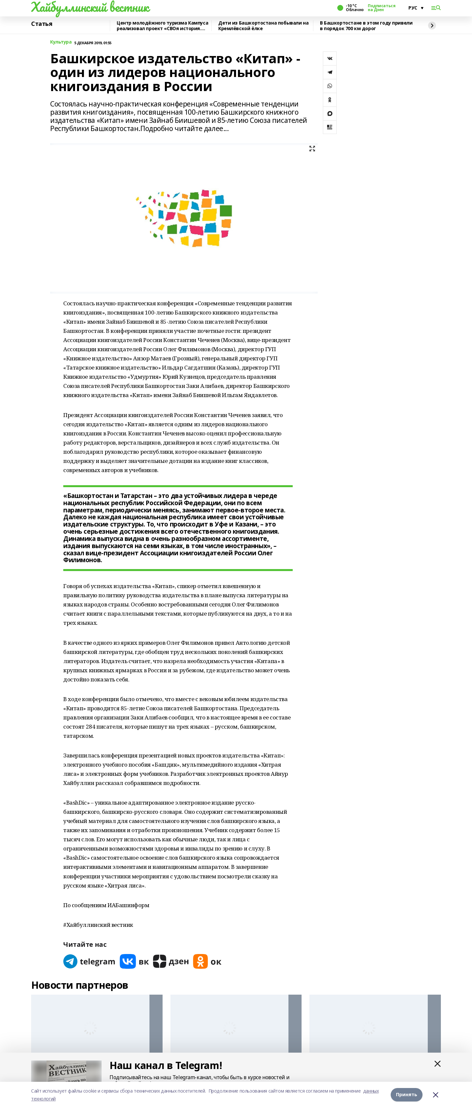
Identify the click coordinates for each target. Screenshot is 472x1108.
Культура (61, 42)
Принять (406, 1095)
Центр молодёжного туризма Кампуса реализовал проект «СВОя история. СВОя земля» (162, 25)
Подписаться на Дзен (381, 8)
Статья (41, 24)
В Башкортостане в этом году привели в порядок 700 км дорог (366, 25)
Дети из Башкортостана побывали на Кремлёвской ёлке (263, 25)
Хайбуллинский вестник (89, 7)
